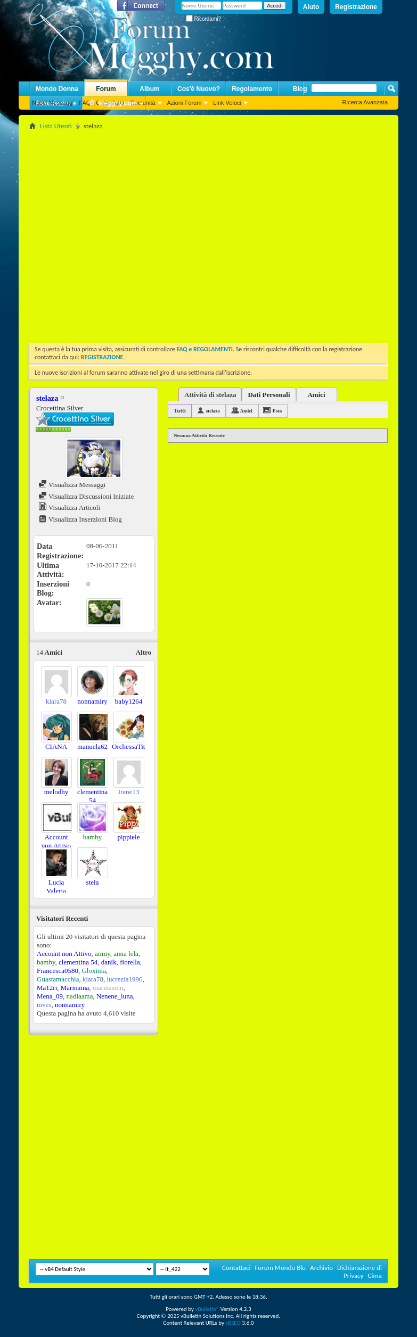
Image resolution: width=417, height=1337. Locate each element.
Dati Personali (269, 395)
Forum (106, 89)
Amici (316, 395)
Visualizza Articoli (69, 507)
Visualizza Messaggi (71, 485)
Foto (277, 411)
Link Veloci (227, 103)
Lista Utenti (56, 126)
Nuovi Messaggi (52, 103)
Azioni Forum (184, 103)
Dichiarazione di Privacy (359, 1272)
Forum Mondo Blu (280, 1268)
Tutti (180, 410)
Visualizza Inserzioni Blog (80, 519)
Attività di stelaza (210, 395)
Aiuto (311, 7)
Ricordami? (203, 19)
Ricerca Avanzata (365, 102)
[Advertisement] (100, 232)
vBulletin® (207, 1309)
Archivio (321, 1268)
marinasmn (108, 988)
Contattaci (236, 1268)
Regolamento (252, 89)
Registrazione (356, 7)
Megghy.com (112, 103)
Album (149, 89)
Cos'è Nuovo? (198, 89)
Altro (143, 652)
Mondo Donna (57, 89)
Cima (374, 1276)
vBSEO (233, 1322)
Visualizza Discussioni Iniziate (86, 496)
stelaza (213, 411)
